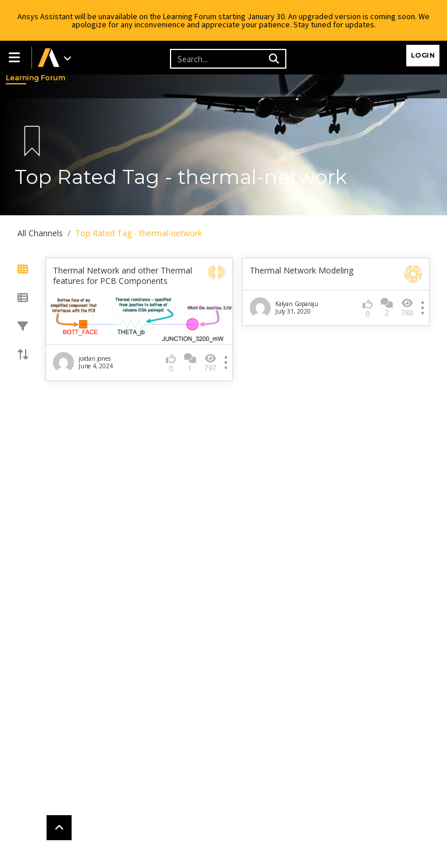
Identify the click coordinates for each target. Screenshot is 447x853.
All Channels (40, 233)
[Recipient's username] (217, 58)
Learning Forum (17, 77)
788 (407, 307)
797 (210, 362)
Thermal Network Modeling (301, 270)
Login (423, 55)
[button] (15, 57)
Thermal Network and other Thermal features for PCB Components (122, 275)
